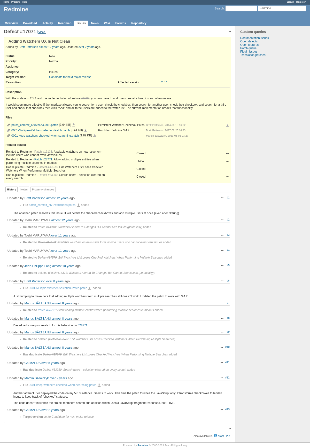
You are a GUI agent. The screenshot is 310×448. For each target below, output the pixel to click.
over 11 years (60, 235)
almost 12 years (49, 47)
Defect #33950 (48, 175)
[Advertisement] (259, 132)
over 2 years (86, 47)
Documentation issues (254, 38)
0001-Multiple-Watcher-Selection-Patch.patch (40, 130)
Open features (249, 45)
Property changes (43, 189)
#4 (228, 250)
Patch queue (248, 48)
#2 (228, 219)
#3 (228, 234)
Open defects (248, 41)
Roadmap (64, 23)
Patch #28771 (43, 159)
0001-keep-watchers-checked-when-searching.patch (45, 135)
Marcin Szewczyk (36, 378)
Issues (81, 23)
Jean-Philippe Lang (37, 266)
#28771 (82, 325)
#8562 (85, 98)
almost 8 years (62, 303)
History (11, 189)
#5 (228, 265)
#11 (227, 362)
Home (6, 1)
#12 (227, 377)
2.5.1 (164, 82)
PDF (228, 435)
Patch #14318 (47, 227)
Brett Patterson (28, 47)
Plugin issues (248, 51)
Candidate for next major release (70, 77)
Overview (11, 23)
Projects (16, 1)
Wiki (107, 23)
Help (25, 1)
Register (301, 1)
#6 (228, 280)
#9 (228, 331)
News (95, 23)
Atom (221, 435)
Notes (24, 189)
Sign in (290, 1)
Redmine (143, 445)
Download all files (228, 125)
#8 (228, 317)
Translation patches (252, 55)
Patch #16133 (43, 151)
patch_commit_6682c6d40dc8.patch (34, 125)
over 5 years (50, 363)
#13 (227, 409)
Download (30, 23)
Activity (47, 23)
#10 (227, 347)
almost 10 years (63, 266)
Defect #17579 (48, 167)
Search (219, 8)
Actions (228, 153)
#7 (228, 302)
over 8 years (55, 281)
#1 (228, 197)
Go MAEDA (32, 363)
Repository (139, 23)
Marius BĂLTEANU (37, 303)
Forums (120, 23)
